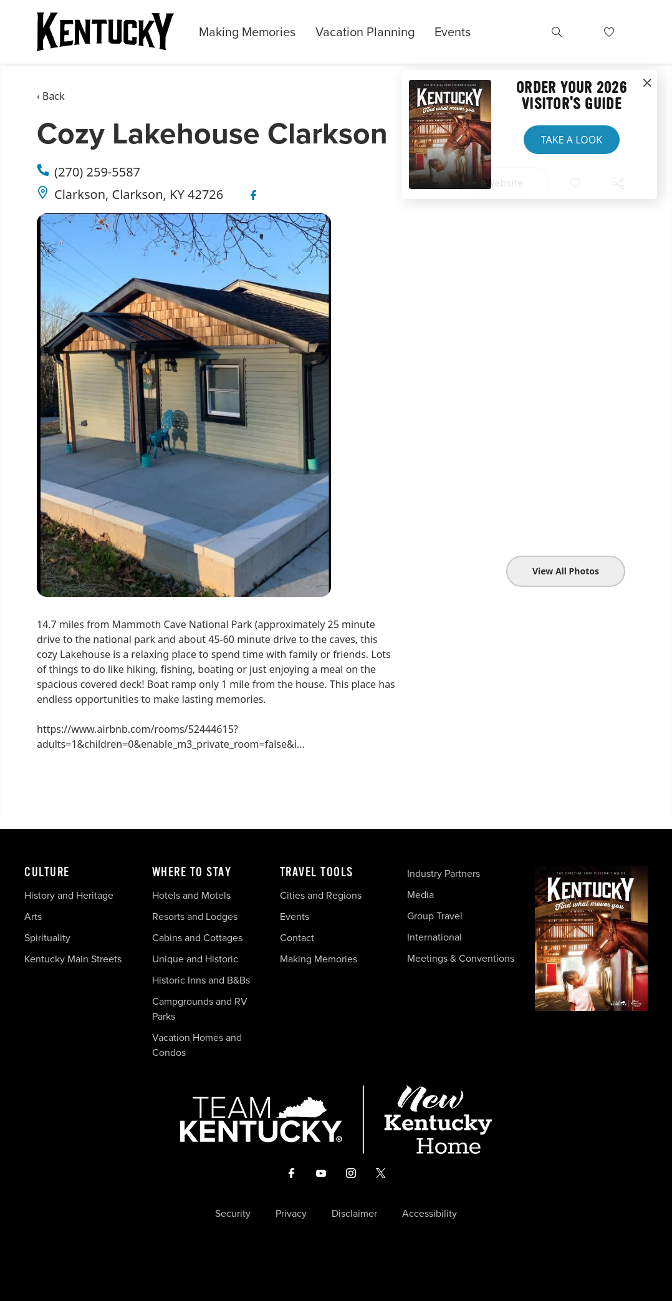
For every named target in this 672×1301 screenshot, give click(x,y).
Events (452, 31)
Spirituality (48, 938)
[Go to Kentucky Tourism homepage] (105, 31)
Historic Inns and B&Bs (201, 980)
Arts (33, 916)
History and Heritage (70, 895)
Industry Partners (443, 873)
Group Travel (435, 916)
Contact (297, 938)
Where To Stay (192, 872)
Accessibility (429, 1214)
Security (233, 1214)
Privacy (291, 1214)
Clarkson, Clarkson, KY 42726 (138, 194)
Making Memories (247, 32)
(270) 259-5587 (97, 171)
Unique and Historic (195, 959)
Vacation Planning (365, 31)
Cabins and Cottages (197, 938)
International (434, 937)
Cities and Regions (321, 895)
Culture (47, 872)
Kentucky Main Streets (73, 959)
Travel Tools (316, 872)
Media (420, 894)
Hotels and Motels (191, 895)
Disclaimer (354, 1214)
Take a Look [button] (571, 140)
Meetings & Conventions (460, 958)
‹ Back (51, 96)
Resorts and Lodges (195, 916)
